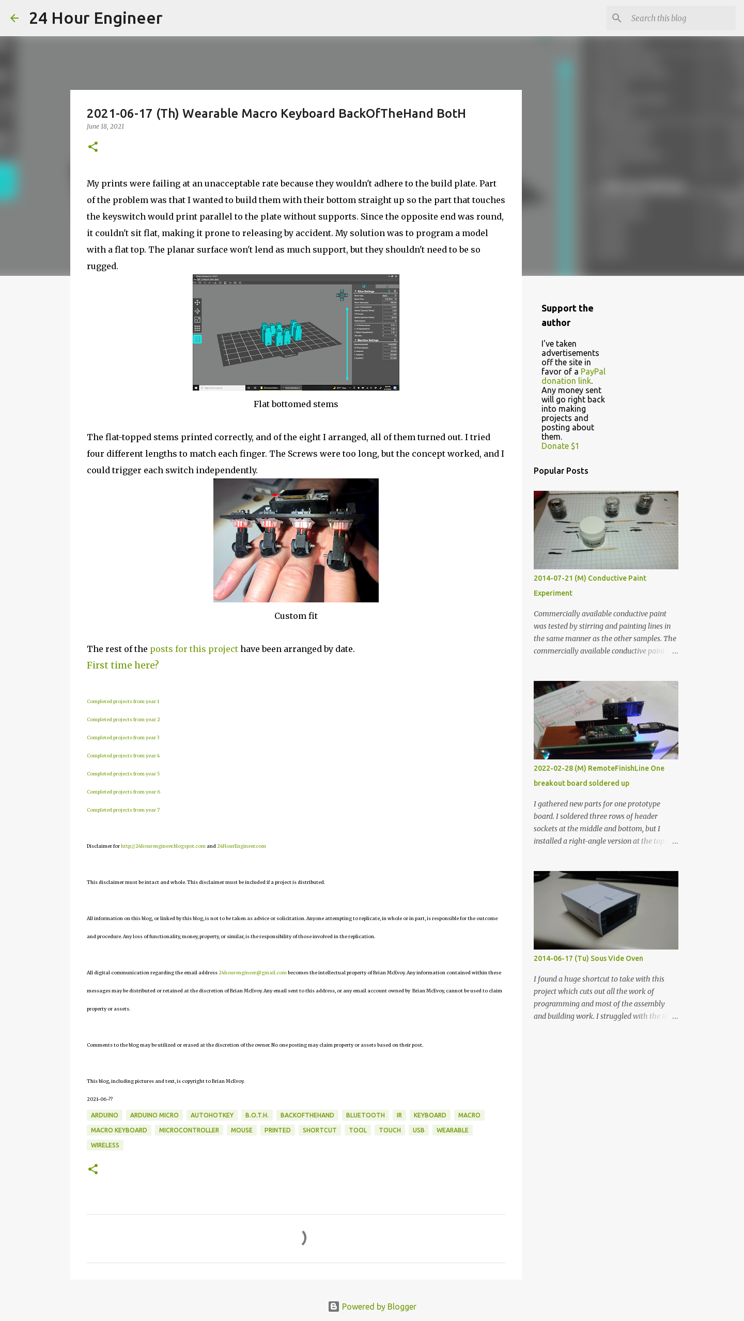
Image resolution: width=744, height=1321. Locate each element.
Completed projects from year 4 (123, 755)
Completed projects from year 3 (123, 737)
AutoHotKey (212, 1115)
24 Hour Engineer (96, 17)
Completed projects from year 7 (123, 810)
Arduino (104, 1115)
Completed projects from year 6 (123, 792)
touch (390, 1130)
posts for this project (194, 649)
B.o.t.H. (257, 1115)
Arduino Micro (154, 1115)
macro (469, 1115)
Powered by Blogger (372, 1306)
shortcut (320, 1130)
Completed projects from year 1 (123, 701)
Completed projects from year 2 (123, 719)
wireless (105, 1145)
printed (278, 1130)
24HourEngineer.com (241, 846)
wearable (453, 1130)
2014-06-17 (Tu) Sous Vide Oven (588, 958)
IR (399, 1115)
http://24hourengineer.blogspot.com (163, 846)
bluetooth (365, 1115)
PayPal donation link (573, 376)
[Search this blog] (681, 18)
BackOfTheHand (307, 1115)
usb (419, 1130)
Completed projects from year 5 (123, 773)
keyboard (430, 1115)
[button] (93, 147)
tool (358, 1130)
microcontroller (189, 1130)
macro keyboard (119, 1130)
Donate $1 (560, 445)
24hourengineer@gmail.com (253, 972)
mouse (242, 1130)
